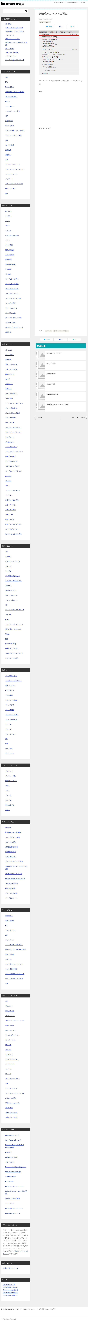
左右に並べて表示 (11, 1117)
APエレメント (10, 1016)
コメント (8, 614)
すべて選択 (9, 245)
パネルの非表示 (10, 510)
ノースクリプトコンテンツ (14, 452)
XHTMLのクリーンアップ (54, 353)
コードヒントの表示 (12, 279)
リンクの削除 (9, 710)
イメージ (8, 556)
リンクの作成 (9, 705)
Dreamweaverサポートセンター (15, 1167)
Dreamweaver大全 (12, 3)
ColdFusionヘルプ (11, 1157)
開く (6, 82)
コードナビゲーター (12, 52)
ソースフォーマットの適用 (14, 861)
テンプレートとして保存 (13, 135)
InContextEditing (10, 644)
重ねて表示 (9, 1108)
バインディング (10, 1030)
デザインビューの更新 (12, 413)
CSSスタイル (9, 690)
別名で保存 (9, 121)
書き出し (8, 155)
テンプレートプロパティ (13, 681)
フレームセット (10, 734)
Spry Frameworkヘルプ (13, 1140)
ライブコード (9, 437)
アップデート (9, 1203)
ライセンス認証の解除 (12, 1198)
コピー (7, 226)
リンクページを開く (12, 715)
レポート (8, 959)
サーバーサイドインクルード (14, 60)
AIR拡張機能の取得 (52, 394)
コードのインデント (12, 293)
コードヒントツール (12, 289)
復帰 (6, 140)
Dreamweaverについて (12, 1213)
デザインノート (10, 56)
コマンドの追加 (51, 363)
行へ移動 (8, 24)
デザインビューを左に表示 (14, 28)
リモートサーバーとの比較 (14, 184)
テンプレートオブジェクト (14, 624)
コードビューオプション (13, 471)
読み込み (8, 150)
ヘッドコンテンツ (11, 447)
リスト (7, 790)
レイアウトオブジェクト (13, 581)
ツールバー (9, 514)
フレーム (8, 1074)
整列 (6, 739)
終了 (6, 193)
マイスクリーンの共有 (12, 111)
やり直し (8, 216)
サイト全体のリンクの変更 (14, 979)
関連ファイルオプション (13, 524)
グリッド (8, 481)
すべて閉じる (9, 106)
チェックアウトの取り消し (14, 945)
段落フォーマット (11, 781)
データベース (9, 1025)
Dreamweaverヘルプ (12, 1135)
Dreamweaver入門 (9, 1285)
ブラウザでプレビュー (12, 164)
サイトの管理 (9, 920)
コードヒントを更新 (12, 284)
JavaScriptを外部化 (11, 883)
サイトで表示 (9, 954)
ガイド (7, 485)
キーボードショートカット (14, 327)
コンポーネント (10, 1040)
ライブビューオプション (13, 427)
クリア (7, 240)
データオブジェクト (12, 648)
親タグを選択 (9, 250)
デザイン (8, 389)
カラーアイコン (10, 505)
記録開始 (39, 417)
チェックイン (9, 35)
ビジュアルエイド (11, 461)
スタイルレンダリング (12, 466)
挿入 (6, 1001)
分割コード (9, 384)
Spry (6, 639)
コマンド (48, 331)
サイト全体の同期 (11, 969)
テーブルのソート (11, 898)
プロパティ (9, 1006)
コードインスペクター (12, 1079)
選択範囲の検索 (10, 264)
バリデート (9, 179)
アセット (8, 1050)
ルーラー (8, 476)
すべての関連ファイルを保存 (14, 130)
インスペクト (9, 442)
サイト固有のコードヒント (14, 964)
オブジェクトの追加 (12, 658)
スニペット (9, 1054)
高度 (6, 983)
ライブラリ (9, 748)
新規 (6, 77)
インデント (9, 771)
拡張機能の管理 (51, 374)
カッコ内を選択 (10, 303)
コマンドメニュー (45, 22)
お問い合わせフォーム (10, 1268)
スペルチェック (10, 856)
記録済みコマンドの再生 (61, 331)
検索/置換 (8, 259)
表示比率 (8, 359)
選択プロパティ (10, 685)
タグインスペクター (12, 1059)
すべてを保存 (9, 126)
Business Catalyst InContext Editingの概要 (14, 1146)
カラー (7, 810)
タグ (6, 552)
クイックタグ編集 (11, 700)
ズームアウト (9, 355)
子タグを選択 (9, 255)
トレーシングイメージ (12, 490)
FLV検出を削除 (51, 384)
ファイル (8, 1045)
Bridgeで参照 (9, 87)
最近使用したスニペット (13, 629)
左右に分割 (9, 398)
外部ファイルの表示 (12, 500)
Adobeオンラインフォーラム (14, 1186)
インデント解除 (10, 776)
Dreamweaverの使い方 (10, 1287)
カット (7, 221)
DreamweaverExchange (13, 1172)
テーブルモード (10, 456)
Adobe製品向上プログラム (14, 1208)
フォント (8, 795)
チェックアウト (10, 930)
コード (7, 379)
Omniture (8, 1152)
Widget (7, 634)
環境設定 (8, 332)
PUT (6, 935)
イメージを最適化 (11, 893)
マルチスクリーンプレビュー (14, 169)
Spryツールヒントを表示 (13, 534)
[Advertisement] (61, 108)
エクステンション (11, 1088)
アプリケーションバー (12, 39)
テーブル (8, 571)
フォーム (8, 585)
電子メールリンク (11, 595)
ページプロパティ (11, 676)
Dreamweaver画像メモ (10, 1295)
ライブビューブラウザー (13, 432)
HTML (7, 619)
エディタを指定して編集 (13, 318)
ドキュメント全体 (11, 369)
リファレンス (9, 1162)
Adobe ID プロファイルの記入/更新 (16, 1192)
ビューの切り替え (11, 408)
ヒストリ (8, 1069)
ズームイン (9, 350)
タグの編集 (9, 695)
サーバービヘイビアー (12, 1035)
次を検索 (8, 269)
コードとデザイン (11, 393)
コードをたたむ (10, 313)
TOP (11, 1309)
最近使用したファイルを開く (14, 31)
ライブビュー (9, 422)
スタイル (8, 800)
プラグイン (9, 495)
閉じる (7, 101)
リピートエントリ (11, 308)
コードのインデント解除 (13, 298)
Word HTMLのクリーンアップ (15, 878)
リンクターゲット (11, 719)
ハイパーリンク (10, 590)
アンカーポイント (11, 600)
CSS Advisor (9, 1181)
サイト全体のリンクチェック (14, 974)
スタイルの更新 (10, 418)
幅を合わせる (9, 374)
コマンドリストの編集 (78, 417)
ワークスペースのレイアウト (14, 1093)
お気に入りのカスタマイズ (14, 653)
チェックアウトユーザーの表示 (15, 949)
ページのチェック (11, 174)
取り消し (8, 211)
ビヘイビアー (9, 1064)
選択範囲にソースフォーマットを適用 (58, 404)
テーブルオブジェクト (12, 576)
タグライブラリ (10, 322)
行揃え (7, 785)
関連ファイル (9, 519)
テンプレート (9, 753)
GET (6, 925)
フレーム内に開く (11, 96)
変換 (6, 159)
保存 (6, 116)
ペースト (8, 230)
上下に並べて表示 (11, 1112)
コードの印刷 (9, 49)
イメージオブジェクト (12, 561)
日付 (6, 605)
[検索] (15, 11)
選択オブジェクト (11, 364)
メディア (8, 566)
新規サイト (9, 916)
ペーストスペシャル (12, 235)
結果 (6, 1083)
